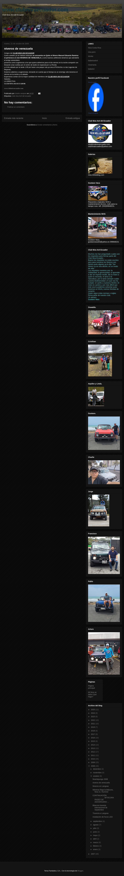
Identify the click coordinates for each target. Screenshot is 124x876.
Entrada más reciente (13, 118)
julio (95, 828)
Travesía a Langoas (101, 813)
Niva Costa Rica (94, 48)
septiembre (97, 821)
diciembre (97, 769)
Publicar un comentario (16, 107)
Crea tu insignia (93, 113)
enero (95, 849)
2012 (93, 752)
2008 (93, 766)
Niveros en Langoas (101, 786)
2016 (93, 738)
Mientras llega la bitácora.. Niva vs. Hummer (103, 791)
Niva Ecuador (92, 82)
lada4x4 (91, 69)
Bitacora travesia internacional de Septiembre (100, 807)
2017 (93, 734)
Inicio (44, 118)
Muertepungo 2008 (100, 779)
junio (95, 832)
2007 (93, 854)
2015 (93, 741)
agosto (96, 825)
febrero (96, 846)
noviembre (97, 773)
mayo (95, 835)
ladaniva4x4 (93, 61)
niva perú (92, 52)
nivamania (92, 65)
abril (95, 839)
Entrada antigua (73, 118)
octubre (96, 776)
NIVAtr (90, 56)
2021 (93, 724)
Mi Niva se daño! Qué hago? (92, 694)
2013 (93, 748)
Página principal (91, 687)
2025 (93, 710)
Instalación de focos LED (103, 817)
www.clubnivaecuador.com (35, 9)
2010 (93, 759)
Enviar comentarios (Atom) (47, 125)
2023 (93, 717)
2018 (93, 731)
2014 (93, 745)
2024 (93, 713)
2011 (93, 755)
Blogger (80, 871)
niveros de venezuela (101, 783)
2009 (93, 762)
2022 (93, 720)
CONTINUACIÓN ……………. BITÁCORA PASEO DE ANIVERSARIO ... (103, 798)
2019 (93, 727)
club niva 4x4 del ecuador (21, 96)
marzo (96, 842)
